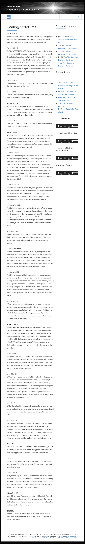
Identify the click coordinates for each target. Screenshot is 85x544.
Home (34, 540)
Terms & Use (43, 540)
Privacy (52, 540)
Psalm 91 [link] (10, 36)
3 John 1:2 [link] (10, 513)
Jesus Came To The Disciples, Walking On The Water (68, 88)
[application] (67, 128)
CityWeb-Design (71, 538)
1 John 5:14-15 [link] (12, 495)
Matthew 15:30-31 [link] (14, 251)
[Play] (59, 128)
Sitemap (61, 540)
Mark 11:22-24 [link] (12, 327)
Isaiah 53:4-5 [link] (12, 135)
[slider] (65, 128)
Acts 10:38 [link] (11, 446)
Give (67, 540)
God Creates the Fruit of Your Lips (67, 42)
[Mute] (72, 128)
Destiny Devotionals (25, 8)
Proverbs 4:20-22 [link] (13, 106)
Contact (75, 540)
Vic (59, 65)
